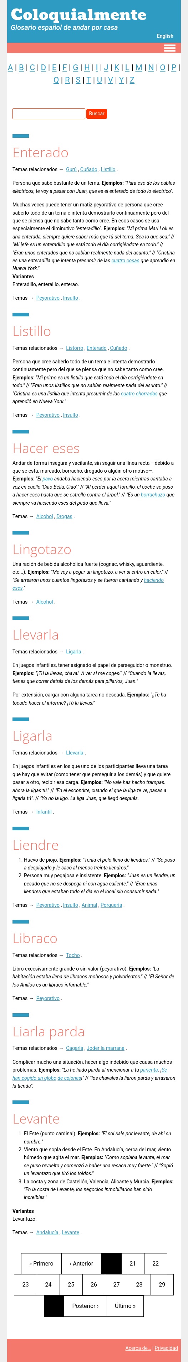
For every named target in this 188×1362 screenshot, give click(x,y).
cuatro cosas (125, 260)
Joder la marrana (106, 1048)
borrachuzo (153, 495)
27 (120, 1284)
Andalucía (47, 1232)
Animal (89, 905)
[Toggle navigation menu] (170, 48)
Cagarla (74, 1048)
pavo (47, 479)
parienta (149, 1070)
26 (97, 1284)
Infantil (44, 812)
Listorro (74, 348)
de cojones (69, 1078)
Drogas (64, 516)
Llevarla (74, 753)
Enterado (97, 348)
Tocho (73, 955)
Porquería (111, 905)
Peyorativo (48, 298)
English (165, 36)
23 (29, 1284)
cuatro (128, 393)
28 (143, 1284)
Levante (70, 1232)
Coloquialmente (78, 14)
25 (74, 1284)
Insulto (70, 298)
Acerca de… (138, 1348)
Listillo (108, 169)
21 (136, 1263)
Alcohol (44, 516)
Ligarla (73, 651)
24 (52, 1284)
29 (165, 1284)
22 (159, 1263)
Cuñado (88, 169)
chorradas (147, 393)
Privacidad (166, 1348)
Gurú (71, 169)
